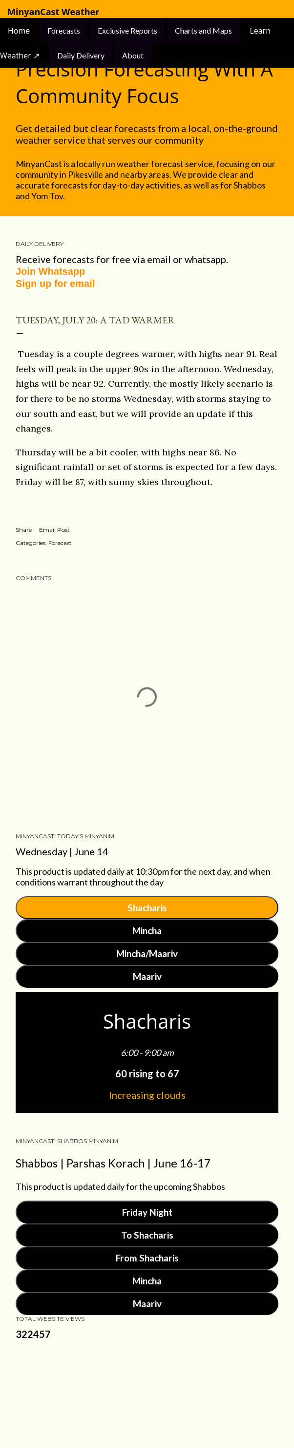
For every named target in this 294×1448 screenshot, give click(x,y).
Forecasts (63, 30)
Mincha (147, 930)
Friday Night (147, 1212)
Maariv (147, 976)
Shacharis (147, 907)
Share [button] (24, 529)
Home (20, 30)
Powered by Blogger (147, 1394)
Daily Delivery (81, 55)
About (133, 55)
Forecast (60, 542)
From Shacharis (147, 1257)
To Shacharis (147, 1235)
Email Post (54, 529)
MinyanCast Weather (53, 12)
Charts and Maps (203, 30)
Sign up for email (55, 283)
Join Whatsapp (50, 271)
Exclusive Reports (127, 30)
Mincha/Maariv (147, 953)
